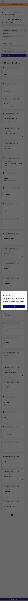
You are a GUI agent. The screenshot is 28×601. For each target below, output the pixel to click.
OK (14, 306)
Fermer (22, 293)
